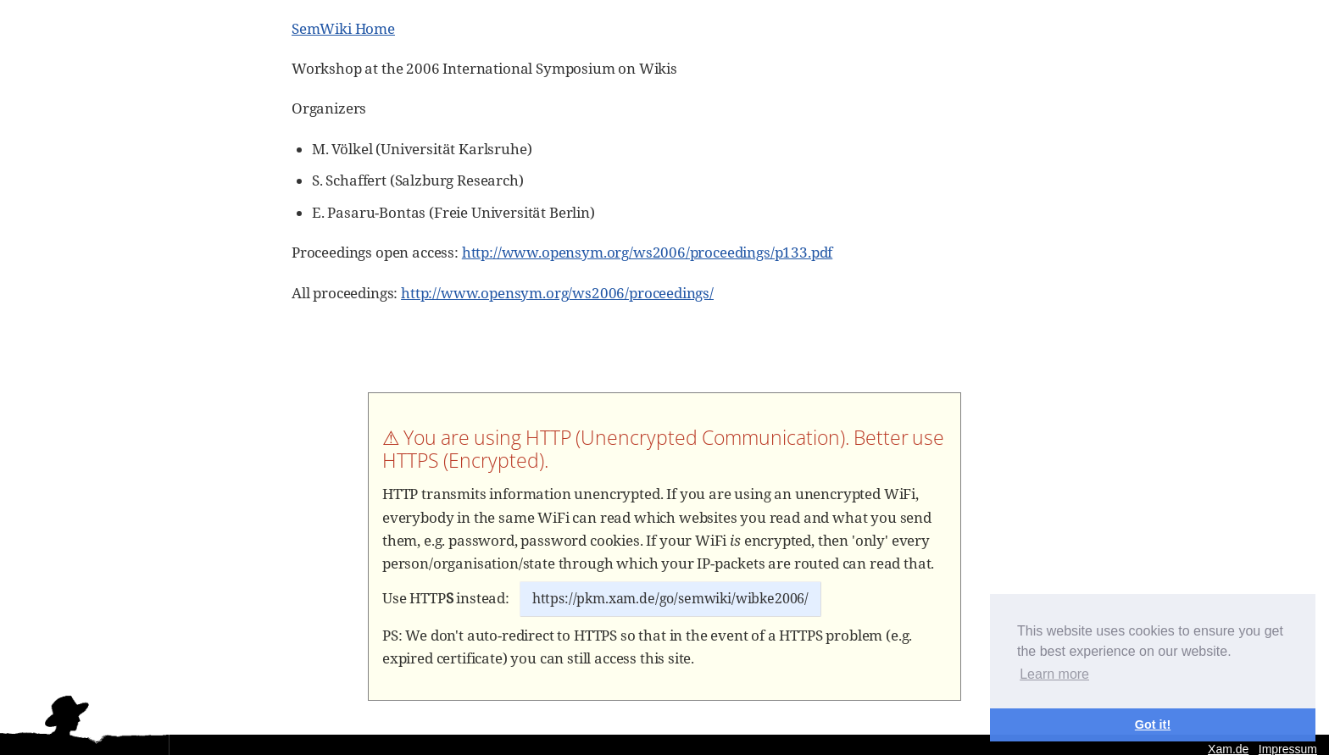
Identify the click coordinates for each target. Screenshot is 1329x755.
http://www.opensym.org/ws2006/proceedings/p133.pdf (647, 252)
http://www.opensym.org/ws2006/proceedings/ (557, 293)
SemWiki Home (343, 28)
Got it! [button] (1153, 724)
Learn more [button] (1054, 674)
